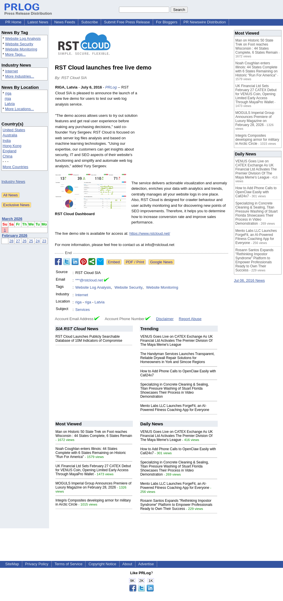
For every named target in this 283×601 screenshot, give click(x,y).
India (7, 140)
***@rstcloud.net (89, 280)
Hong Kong (12, 146)
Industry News (13, 181)
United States (14, 130)
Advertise (146, 564)
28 (11, 241)
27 (18, 241)
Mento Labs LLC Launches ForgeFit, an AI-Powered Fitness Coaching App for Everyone (174, 408)
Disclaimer (165, 319)
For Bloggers (166, 22)
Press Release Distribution (28, 11)
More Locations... (19, 109)
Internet (11, 71)
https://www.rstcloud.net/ (149, 233)
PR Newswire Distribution (204, 22)
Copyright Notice (102, 564)
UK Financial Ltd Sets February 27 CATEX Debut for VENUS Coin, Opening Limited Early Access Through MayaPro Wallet (93, 470)
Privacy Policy (37, 564)
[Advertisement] (185, 127)
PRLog (111, 87)
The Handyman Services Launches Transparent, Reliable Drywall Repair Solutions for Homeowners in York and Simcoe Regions (177, 358)
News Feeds (64, 22)
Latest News (37, 22)
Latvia (10, 104)
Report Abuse (190, 319)
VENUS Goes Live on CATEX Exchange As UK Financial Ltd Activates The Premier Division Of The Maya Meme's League (176, 341)
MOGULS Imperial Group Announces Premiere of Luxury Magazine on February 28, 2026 (93, 485)
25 (31, 241)
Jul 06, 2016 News (249, 280)
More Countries (15, 167)
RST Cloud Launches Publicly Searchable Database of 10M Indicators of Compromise (88, 339)
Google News (161, 262)
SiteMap (12, 564)
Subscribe (89, 22)
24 (38, 241)
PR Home (13, 22)
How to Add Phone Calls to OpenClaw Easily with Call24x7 (256, 192)
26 (25, 241)
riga (8, 93)
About (127, 564)
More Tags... (15, 54)
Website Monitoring (21, 49)
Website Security (19, 44)
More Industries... (19, 76)
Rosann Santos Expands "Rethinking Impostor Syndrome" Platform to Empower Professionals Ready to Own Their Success (176, 505)
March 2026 (12, 219)
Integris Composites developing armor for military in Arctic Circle (257, 140)
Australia (10, 135)
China (7, 156)
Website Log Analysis (23, 38)
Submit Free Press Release (127, 22)
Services (82, 309)
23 (44, 241)
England (9, 151)
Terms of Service (69, 564)
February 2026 (14, 235)
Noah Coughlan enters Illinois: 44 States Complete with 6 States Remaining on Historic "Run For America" (90, 453)
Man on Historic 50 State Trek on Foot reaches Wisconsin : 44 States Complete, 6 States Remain (93, 434)
